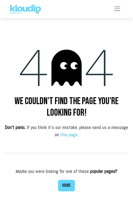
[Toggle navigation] (117, 9)
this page (68, 134)
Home (66, 185)
